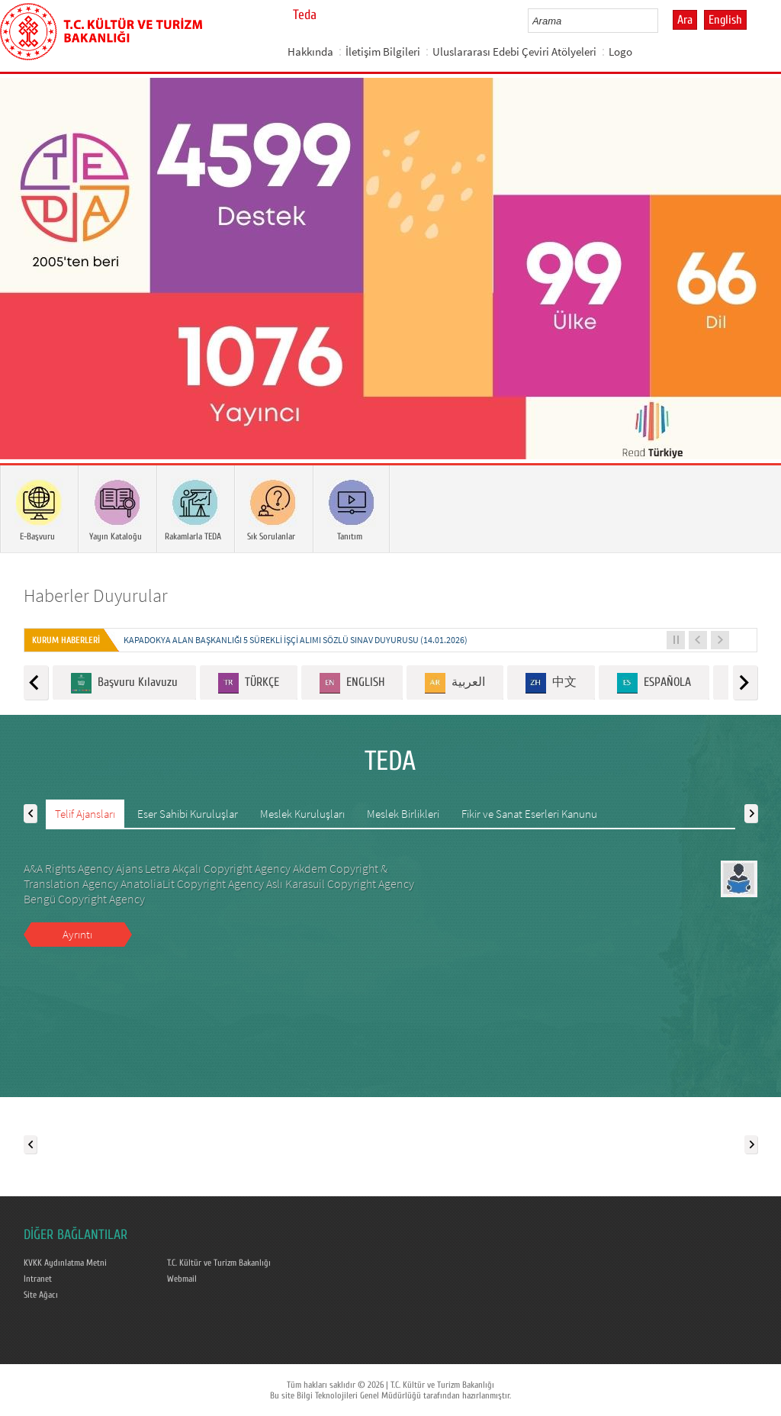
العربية (455, 683)
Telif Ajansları (85, 813)
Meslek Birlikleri (403, 813)
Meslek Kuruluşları (302, 813)
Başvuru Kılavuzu (124, 683)
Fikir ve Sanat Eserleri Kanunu (529, 813)
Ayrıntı (77, 934)
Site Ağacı (41, 1294)
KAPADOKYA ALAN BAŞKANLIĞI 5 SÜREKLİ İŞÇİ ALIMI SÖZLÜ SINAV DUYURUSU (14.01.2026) (296, 639)
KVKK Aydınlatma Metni (65, 1262)
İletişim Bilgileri (383, 51)
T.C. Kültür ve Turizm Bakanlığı (219, 1262)
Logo (620, 51)
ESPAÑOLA (654, 683)
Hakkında (310, 51)
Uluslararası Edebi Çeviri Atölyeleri (514, 51)
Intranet (38, 1278)
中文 (551, 683)
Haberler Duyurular (96, 595)
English (725, 20)
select (662, 20)
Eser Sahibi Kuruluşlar (187, 813)
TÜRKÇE (248, 683)
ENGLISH (352, 683)
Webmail (182, 1278)
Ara (685, 20)
